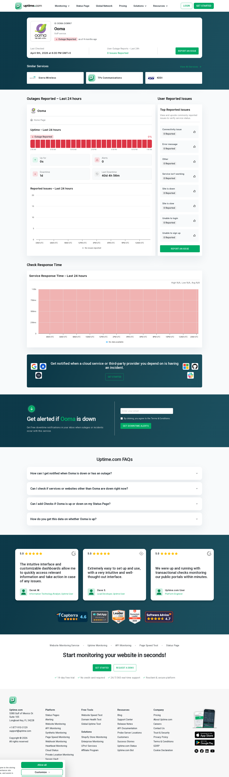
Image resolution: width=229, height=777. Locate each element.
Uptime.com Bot (125, 750)
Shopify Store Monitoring (94, 737)
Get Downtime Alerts (136, 426)
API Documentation (127, 728)
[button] (114, 473)
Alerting (49, 719)
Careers (157, 724)
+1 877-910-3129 (18, 727)
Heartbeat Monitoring (56, 745)
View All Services (191, 67)
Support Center (125, 719)
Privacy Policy (160, 737)
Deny (72, 771)
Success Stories (125, 741)
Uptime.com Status (127, 745)
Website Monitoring (55, 724)
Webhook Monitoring (56, 741)
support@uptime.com (20, 731)
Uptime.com (16, 709)
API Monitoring (53, 728)
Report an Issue (187, 51)
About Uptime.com (162, 719)
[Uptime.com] (13, 700)
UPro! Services (89, 745)
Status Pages (52, 715)
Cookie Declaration (163, 750)
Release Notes (125, 724)
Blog (119, 715)
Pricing (157, 715)
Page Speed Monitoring (57, 737)
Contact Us (159, 728)
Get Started (114, 377)
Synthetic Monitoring (55, 732)
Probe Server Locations (129, 732)
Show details (11, 772)
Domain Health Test (91, 719)
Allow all (71, 757)
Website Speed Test (91, 715)
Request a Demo (125, 668)
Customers (123, 737)
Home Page (38, 120)
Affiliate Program (89, 750)
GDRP (156, 745)
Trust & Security (161, 732)
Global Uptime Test (91, 724)
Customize (72, 764)
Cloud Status (51, 750)
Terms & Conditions (160, 418)
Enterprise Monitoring (92, 741)
